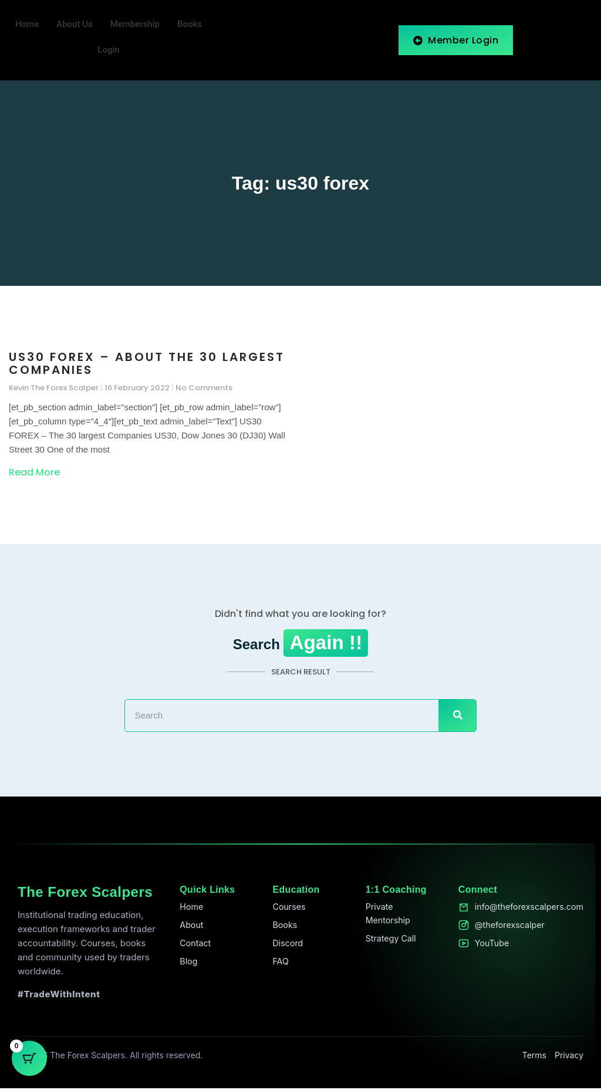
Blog (186, 965)
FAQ (277, 965)
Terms (534, 1057)
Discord (285, 946)
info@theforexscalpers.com (526, 908)
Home (27, 24)
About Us (74, 24)
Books (189, 24)
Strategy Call (387, 941)
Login (108, 50)
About (189, 927)
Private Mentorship (384, 916)
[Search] (457, 717)
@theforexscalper (505, 927)
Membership (135, 24)
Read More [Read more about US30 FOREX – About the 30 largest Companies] (34, 473)
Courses (286, 908)
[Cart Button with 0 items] (29, 1060)
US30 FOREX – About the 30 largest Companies (147, 364)
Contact (193, 946)
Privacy (569, 1057)
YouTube (487, 946)
